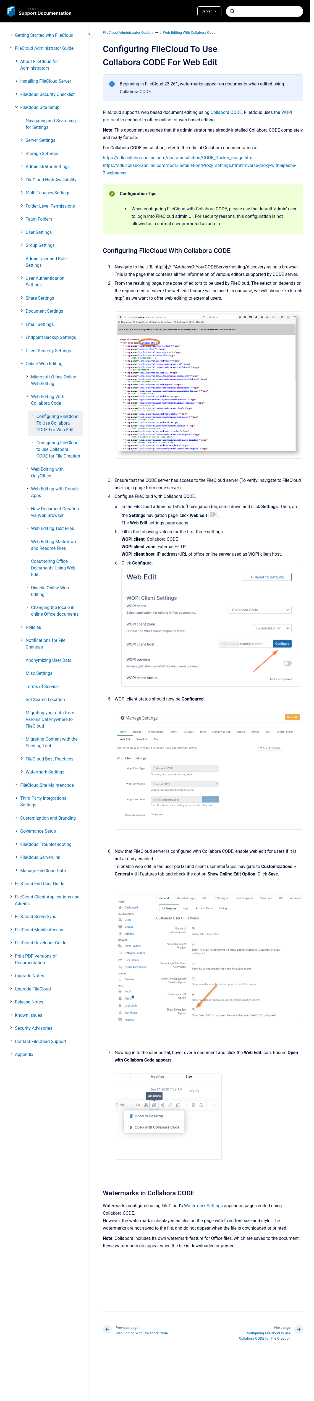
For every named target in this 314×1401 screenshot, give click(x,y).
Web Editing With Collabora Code (47, 400)
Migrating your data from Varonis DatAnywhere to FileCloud (50, 719)
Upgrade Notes (29, 975)
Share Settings (40, 298)
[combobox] (264, 11)
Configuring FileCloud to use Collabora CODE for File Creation (58, 449)
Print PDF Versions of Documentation (36, 959)
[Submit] (232, 11)
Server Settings (41, 140)
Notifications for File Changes (46, 644)
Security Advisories (34, 1028)
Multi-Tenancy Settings (48, 192)
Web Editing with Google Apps (55, 492)
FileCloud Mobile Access (39, 929)
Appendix (24, 1054)
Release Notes (29, 1002)
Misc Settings (39, 673)
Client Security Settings (48, 350)
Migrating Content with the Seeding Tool (52, 742)
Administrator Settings (48, 166)
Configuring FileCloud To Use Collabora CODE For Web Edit (57, 423)
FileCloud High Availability (51, 179)
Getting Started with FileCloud (44, 35)
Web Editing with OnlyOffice (47, 473)
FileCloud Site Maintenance (47, 785)
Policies (33, 627)
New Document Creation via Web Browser (55, 512)
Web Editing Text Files (52, 528)
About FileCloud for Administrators (39, 65)
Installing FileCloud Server (45, 81)
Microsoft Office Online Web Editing (53, 380)
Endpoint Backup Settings (51, 337)
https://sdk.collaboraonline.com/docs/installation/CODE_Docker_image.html (178, 157)
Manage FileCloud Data (43, 870)
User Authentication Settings (45, 281)
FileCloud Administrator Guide (44, 48)
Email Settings (40, 324)
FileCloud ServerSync (35, 916)
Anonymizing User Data (49, 660)
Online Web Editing (44, 363)
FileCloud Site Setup (39, 107)
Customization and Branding (48, 818)
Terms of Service (42, 686)
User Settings (39, 232)
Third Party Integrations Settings (43, 801)
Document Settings (44, 311)
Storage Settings (42, 153)
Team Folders (39, 219)
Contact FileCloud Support (41, 1041)
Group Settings (40, 245)
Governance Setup (38, 831)
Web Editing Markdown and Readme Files (53, 545)
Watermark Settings (45, 772)
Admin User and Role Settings (46, 262)
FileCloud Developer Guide (40, 942)
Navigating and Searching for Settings (51, 124)
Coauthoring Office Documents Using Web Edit (53, 568)
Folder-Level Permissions (50, 206)
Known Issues (28, 1015)
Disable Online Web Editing (50, 591)
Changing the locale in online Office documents (55, 611)
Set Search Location (45, 699)
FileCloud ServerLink (40, 857)
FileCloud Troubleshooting (46, 844)
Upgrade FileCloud (33, 989)
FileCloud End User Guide (39, 883)
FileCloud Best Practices (50, 759)
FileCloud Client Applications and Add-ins (47, 900)
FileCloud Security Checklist (47, 94)
